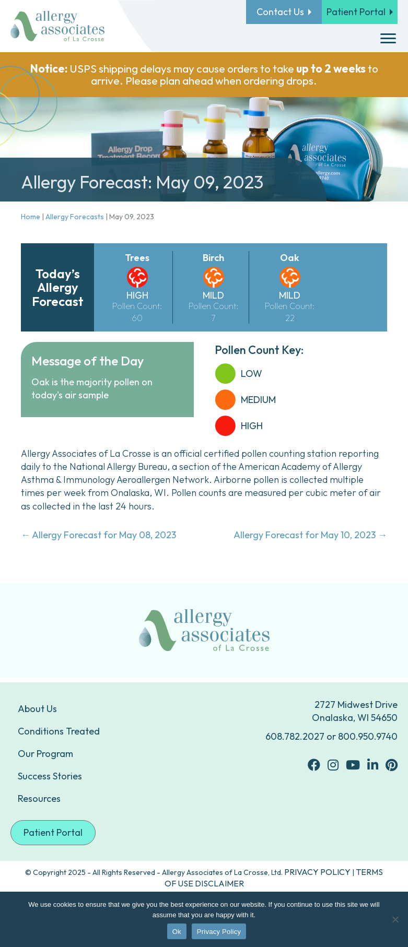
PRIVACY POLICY (317, 872)
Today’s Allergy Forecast (58, 287)
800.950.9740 (368, 736)
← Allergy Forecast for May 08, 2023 (98, 535)
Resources (39, 798)
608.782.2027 (294, 736)
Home (30, 216)
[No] (395, 919)
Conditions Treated (59, 731)
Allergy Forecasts (74, 216)
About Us (37, 709)
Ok (176, 932)
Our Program (45, 754)
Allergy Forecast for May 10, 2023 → (310, 535)
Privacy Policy (219, 932)
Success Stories (50, 776)
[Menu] (388, 39)
